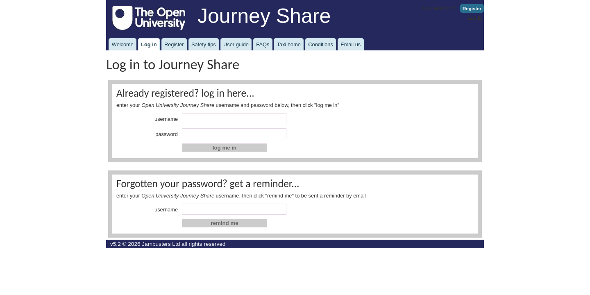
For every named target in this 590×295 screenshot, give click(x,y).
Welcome (123, 44)
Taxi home (289, 44)
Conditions (320, 44)
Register (472, 8)
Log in (474, 17)
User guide (236, 44)
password (166, 134)
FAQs (262, 44)
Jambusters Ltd (161, 244)
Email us (350, 44)
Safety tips (203, 44)
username (166, 119)
